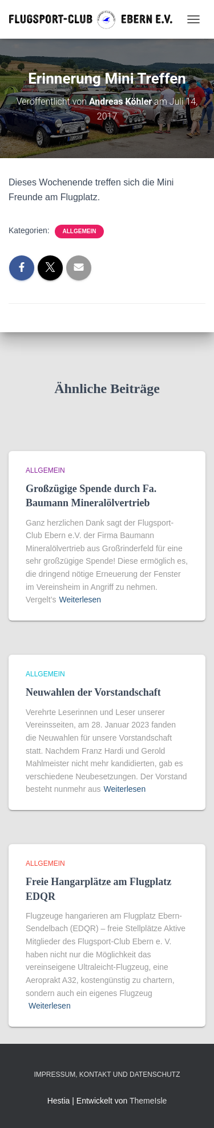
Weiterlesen (80, 599)
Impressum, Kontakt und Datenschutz (107, 1075)
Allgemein (79, 231)
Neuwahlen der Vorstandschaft (93, 692)
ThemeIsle (148, 1100)
